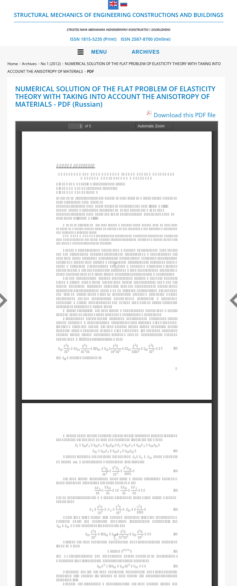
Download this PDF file (185, 115)
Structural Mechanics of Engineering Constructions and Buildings (118, 21)
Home (12, 63)
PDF (90, 71)
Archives (146, 52)
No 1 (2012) (51, 63)
